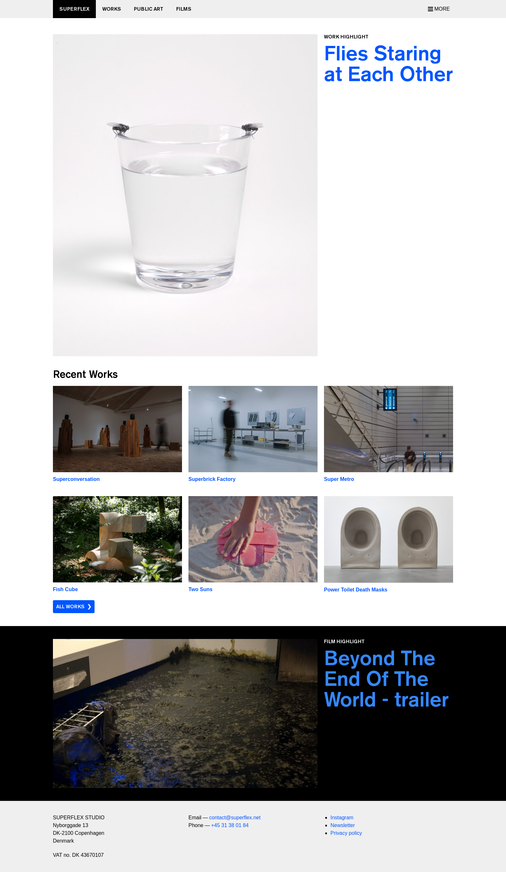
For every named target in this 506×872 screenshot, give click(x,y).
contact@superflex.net (234, 817)
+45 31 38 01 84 (229, 825)
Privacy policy (346, 833)
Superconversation (76, 479)
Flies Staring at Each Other (388, 63)
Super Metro (339, 479)
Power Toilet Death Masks (355, 589)
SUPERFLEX (74, 9)
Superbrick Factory (212, 479)
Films (183, 9)
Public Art (148, 9)
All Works (70, 606)
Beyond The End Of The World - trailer (386, 678)
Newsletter (342, 825)
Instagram (341, 817)
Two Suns (200, 589)
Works (111, 9)
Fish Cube (65, 589)
